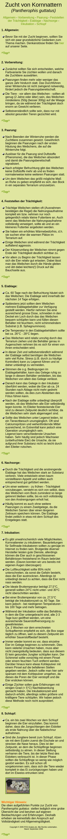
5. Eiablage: (9, 286)
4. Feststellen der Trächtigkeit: (22, 201)
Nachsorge (50, 20)
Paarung (42, 17)
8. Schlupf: (8, 713)
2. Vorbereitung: (12, 62)
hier (61, 43)
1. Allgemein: (10, 30)
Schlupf (41, 23)
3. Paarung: (9, 130)
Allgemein (9, 17)
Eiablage (35, 20)
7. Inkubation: (10, 532)
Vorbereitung (26, 17)
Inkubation (27, 23)
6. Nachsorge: (10, 462)
